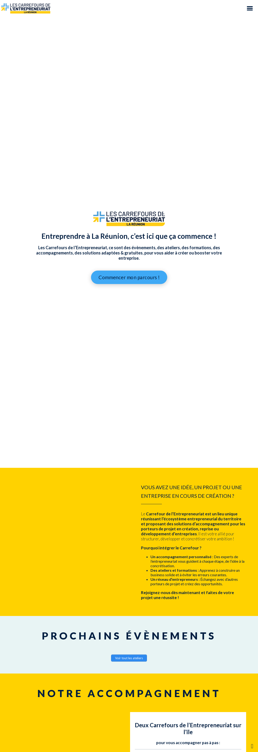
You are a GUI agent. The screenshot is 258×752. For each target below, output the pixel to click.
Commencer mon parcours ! (129, 277)
